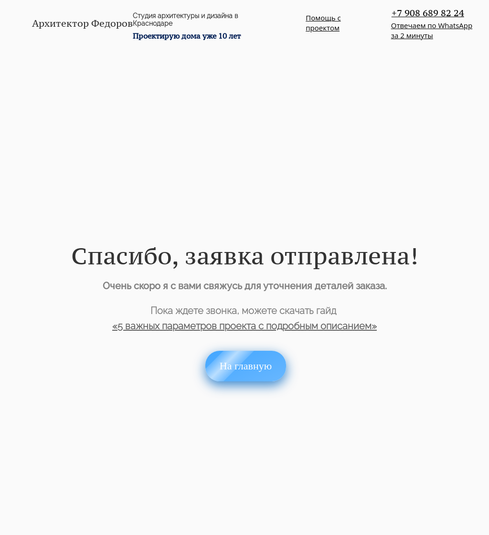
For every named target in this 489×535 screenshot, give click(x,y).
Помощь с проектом (323, 22)
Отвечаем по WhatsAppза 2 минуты (431, 30)
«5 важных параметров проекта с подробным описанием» (244, 326)
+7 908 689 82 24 (428, 13)
